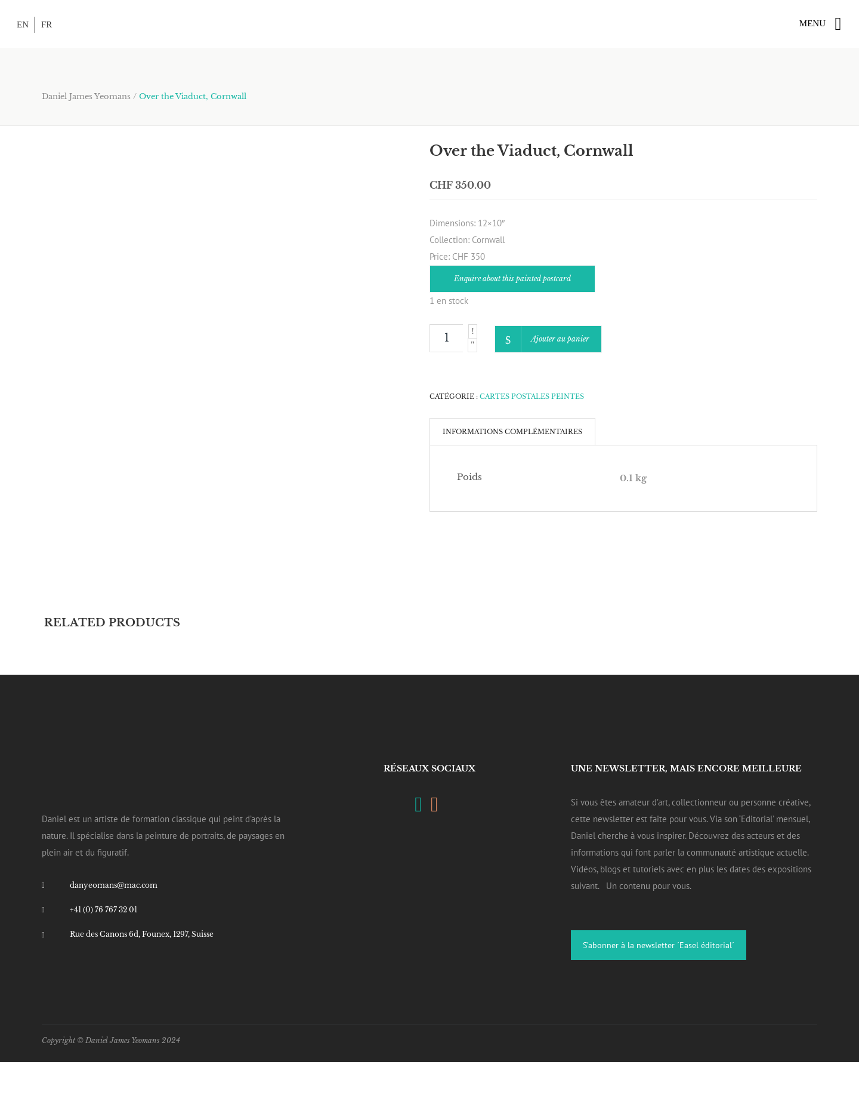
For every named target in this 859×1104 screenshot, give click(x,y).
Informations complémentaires (512, 432)
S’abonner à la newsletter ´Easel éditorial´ (658, 945)
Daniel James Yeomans (86, 96)
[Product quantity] (446, 338)
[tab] (512, 431)
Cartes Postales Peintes (532, 396)
